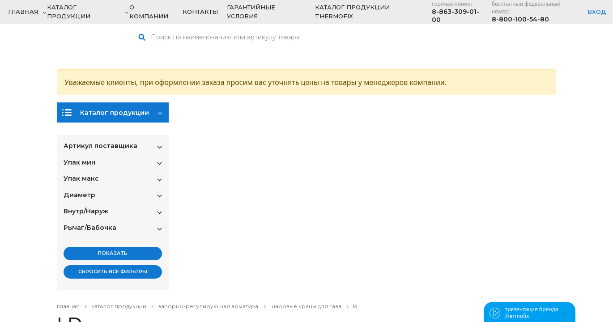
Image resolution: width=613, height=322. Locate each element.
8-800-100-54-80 (520, 19)
